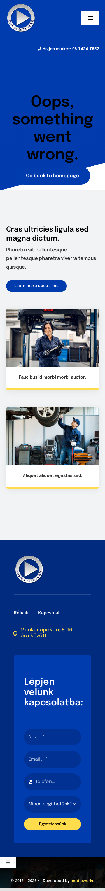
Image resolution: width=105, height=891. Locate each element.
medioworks (82, 881)
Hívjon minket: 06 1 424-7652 (68, 49)
